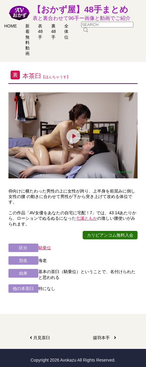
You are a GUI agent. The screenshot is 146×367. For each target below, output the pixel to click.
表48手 (40, 31)
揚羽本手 (104, 337)
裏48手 (53, 31)
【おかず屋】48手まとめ (82, 13)
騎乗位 (44, 247)
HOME (10, 26)
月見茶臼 (40, 337)
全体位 (66, 31)
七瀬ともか (86, 218)
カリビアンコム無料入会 (110, 235)
